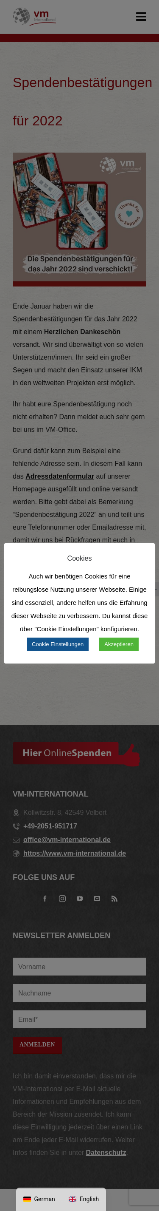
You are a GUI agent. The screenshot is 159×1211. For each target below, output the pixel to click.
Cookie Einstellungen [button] (58, 644)
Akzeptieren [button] (119, 644)
